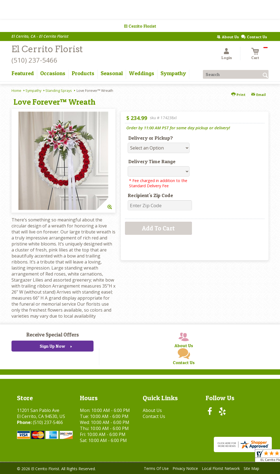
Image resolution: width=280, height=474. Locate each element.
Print (238, 94)
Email (258, 94)
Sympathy (33, 90)
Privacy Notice (185, 468)
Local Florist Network (221, 468)
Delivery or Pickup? (150, 138)
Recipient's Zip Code (150, 195)
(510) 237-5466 (34, 60)
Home (16, 90)
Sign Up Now (52, 346)
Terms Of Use (156, 468)
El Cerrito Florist (47, 49)
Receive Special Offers (52, 334)
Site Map (251, 468)
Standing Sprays (58, 90)
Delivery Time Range (152, 161)
